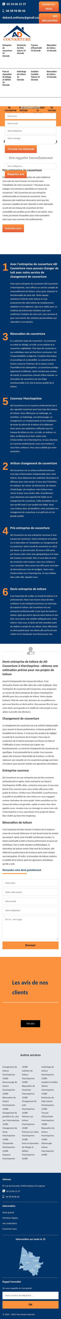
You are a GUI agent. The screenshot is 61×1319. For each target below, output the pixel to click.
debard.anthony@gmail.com (21, 17)
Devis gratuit (8, 1212)
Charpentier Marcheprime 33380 (8, 1147)
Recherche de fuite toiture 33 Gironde (21, 49)
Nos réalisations (49, 18)
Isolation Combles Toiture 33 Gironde (35, 75)
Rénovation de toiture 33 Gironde (52, 74)
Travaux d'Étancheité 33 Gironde (36, 48)
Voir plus (30, 1023)
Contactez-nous (48, 6)
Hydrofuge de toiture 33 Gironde (21, 75)
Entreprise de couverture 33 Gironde (7, 50)
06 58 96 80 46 (15, 11)
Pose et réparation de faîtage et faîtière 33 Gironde (7, 78)
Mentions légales (10, 1218)
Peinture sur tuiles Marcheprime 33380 (30, 1136)
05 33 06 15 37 (16, 4)
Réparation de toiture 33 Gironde (51, 48)
